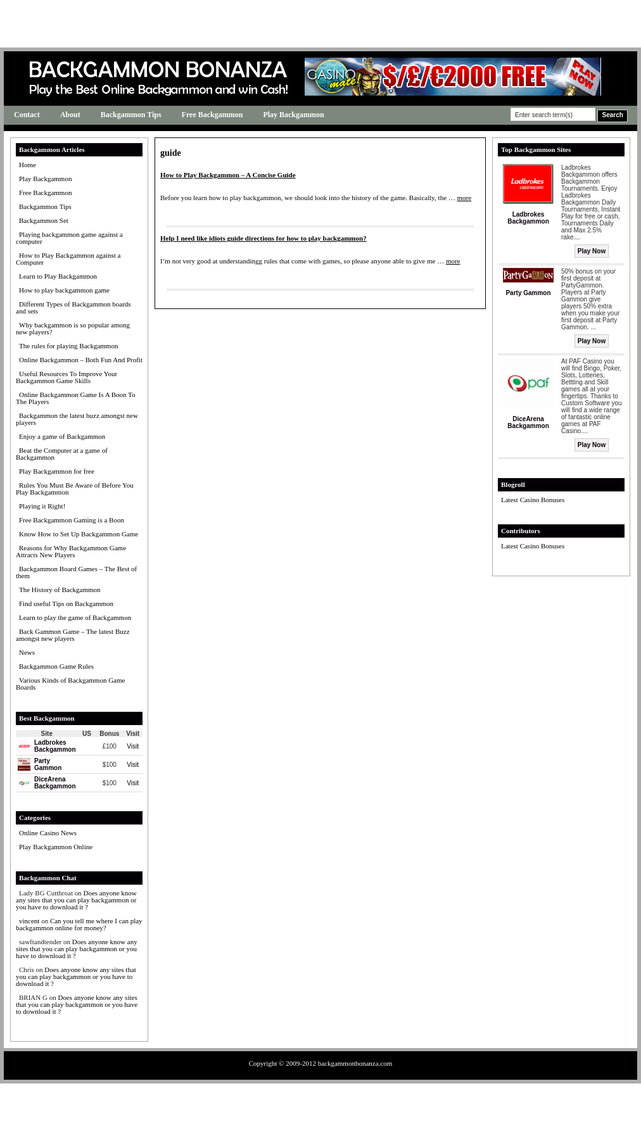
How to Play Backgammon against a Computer (68, 258)
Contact (27, 114)
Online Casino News (48, 833)
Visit (133, 746)
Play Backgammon (293, 114)
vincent (29, 921)
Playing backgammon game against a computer (69, 238)
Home (27, 164)
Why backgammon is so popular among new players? (73, 328)
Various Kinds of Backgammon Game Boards (70, 683)
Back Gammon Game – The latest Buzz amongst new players (73, 635)
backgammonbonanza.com (355, 1063)
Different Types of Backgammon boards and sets (73, 307)
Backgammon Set (43, 220)
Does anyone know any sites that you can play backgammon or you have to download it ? (76, 900)
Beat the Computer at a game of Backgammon (62, 453)
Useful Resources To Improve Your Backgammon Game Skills (66, 377)
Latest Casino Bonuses (532, 499)
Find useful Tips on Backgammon (66, 603)
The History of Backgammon (60, 589)
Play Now (592, 251)
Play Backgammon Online (55, 846)
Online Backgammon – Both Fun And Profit (81, 359)
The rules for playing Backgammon (68, 346)
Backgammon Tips (131, 114)
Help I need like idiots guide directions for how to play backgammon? (263, 238)
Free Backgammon (212, 114)
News (27, 652)
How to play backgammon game (64, 290)
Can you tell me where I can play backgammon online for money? (79, 924)
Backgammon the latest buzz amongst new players (77, 419)
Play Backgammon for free (56, 471)
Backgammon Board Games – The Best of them (76, 572)
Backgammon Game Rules (56, 666)
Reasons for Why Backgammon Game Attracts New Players (71, 551)
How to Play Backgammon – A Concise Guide (228, 175)
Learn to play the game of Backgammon (75, 617)
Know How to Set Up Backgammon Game (78, 534)
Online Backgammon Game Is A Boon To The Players (76, 398)
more (464, 197)
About (70, 114)
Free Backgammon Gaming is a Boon (71, 520)
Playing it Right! (42, 506)
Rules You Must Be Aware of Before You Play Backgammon (75, 488)
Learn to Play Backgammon (58, 276)
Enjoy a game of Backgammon (62, 436)
